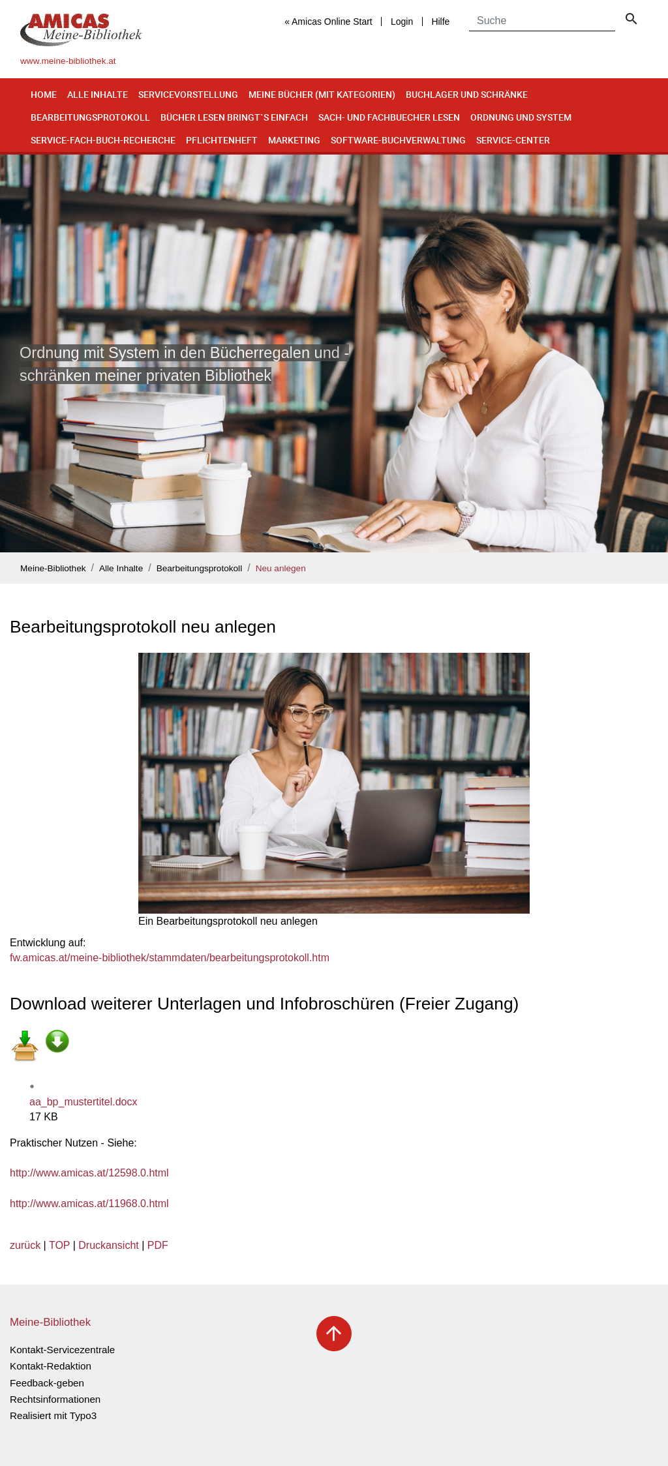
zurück (25, 1245)
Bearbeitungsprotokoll (90, 117)
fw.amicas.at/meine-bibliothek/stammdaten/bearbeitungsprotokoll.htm (169, 957)
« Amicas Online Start (328, 21)
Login (402, 21)
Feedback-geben (47, 1382)
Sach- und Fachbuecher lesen (389, 117)
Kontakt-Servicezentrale (62, 1349)
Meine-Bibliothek (53, 568)
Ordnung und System (520, 117)
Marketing (294, 140)
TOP (59, 1245)
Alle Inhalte (97, 94)
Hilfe (440, 21)
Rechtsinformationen (55, 1399)
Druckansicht (108, 1245)
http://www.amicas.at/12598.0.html (89, 1172)
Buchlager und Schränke (467, 94)
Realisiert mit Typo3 (53, 1415)
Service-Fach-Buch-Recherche (103, 140)
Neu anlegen (281, 568)
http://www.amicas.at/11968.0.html (89, 1203)
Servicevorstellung (188, 94)
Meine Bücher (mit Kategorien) (322, 94)
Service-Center (513, 140)
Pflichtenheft (222, 140)
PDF (157, 1245)
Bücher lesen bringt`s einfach (234, 117)
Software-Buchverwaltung (398, 140)
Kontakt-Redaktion (50, 1365)
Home (44, 94)
